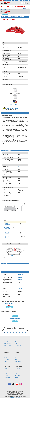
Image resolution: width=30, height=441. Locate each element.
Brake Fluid (15, 332)
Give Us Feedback (7, 385)
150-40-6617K (7, 231)
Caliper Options (4, 14)
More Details (9, 315)
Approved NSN (17, 390)
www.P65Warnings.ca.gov (12, 108)
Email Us (16, 419)
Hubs (16, 401)
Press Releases (18, 387)
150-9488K (6, 223)
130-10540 (20, 283)
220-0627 (20, 293)
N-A (19, 276)
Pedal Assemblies (18, 404)
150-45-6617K (7, 232)
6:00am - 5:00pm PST (19, 411)
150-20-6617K (7, 224)
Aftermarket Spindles (8, 397)
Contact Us (6, 383)
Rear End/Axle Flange (8, 399)
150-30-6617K (7, 228)
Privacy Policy (6, 390)
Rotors (5, 404)
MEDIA (19, 0)
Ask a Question (17, 417)
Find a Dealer (17, 415)
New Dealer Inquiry (7, 387)
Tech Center (6, 415)
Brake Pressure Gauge (15, 344)
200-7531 (20, 277)
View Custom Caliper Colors (15, 104)
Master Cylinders (18, 403)
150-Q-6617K (7, 233)
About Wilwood (7, 381)
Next (26, 363)
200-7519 (20, 279)
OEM (15, 0)
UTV (11, 0)
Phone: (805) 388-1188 (19, 410)
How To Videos (7, 413)
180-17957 (20, 291)
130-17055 (20, 274)
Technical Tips (6, 417)
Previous (3, 363)
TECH (23, 0)
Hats (16, 399)
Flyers (16, 385)
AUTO (2, 0)
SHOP (28, 0)
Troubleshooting (7, 419)
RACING (6, 0)
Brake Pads (17, 397)
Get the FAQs (6, 410)
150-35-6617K (7, 229)
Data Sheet (17, 383)
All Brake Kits (6, 401)
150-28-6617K (7, 227)
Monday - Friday (18, 413)
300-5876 (20, 288)
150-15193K (6, 235)
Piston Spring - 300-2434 (9, 311)
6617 (19, 166)
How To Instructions (7, 411)
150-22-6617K (7, 225)
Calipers (5, 403)
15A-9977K (6, 236)
